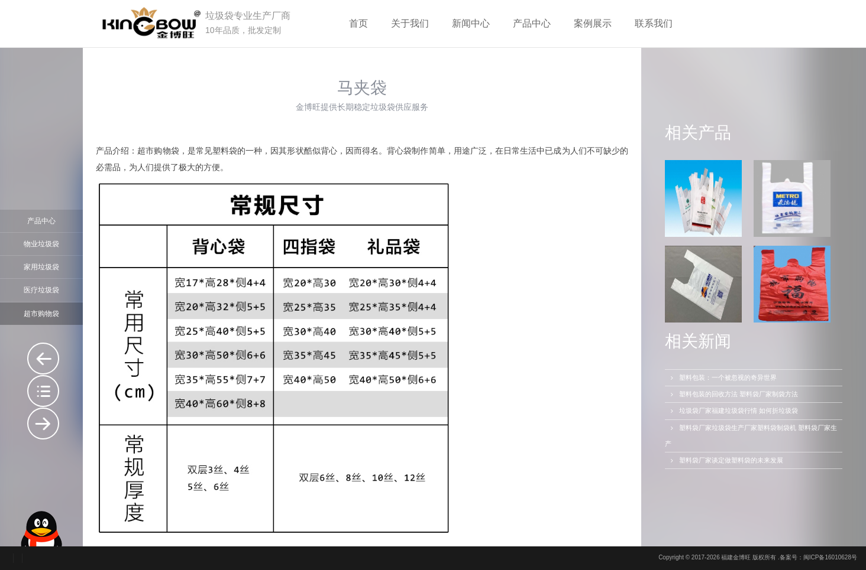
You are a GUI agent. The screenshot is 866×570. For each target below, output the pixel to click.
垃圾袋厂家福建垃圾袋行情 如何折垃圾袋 (733, 410)
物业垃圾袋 (41, 244)
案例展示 (593, 23)
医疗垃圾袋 (41, 290)
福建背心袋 (43, 423)
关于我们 (410, 23)
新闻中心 (471, 23)
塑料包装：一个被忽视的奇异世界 (722, 377)
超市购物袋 (41, 314)
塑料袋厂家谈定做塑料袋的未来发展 (725, 460)
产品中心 (532, 23)
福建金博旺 (736, 557)
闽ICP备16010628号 (830, 557)
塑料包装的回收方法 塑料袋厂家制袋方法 (733, 394)
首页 (358, 23)
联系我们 (654, 23)
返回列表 (43, 391)
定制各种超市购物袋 (43, 358)
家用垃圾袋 (41, 267)
